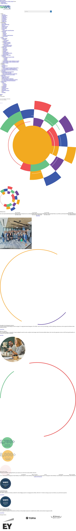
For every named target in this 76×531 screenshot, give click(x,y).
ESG (3, 91)
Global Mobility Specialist (6, 72)
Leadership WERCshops (6, 55)
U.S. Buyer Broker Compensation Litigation (10, 79)
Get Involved (4, 19)
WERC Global (10, 1)
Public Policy (3, 75)
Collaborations (4, 17)
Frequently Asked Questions (8, 35)
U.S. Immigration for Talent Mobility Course (10, 69)
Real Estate (4, 89)
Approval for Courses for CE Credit (8, 74)
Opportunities (3, 2)
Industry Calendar (5, 62)
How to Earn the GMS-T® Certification (10, 73)
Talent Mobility (4, 15)
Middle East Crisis (5, 77)
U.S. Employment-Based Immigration (8, 80)
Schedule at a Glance (6, 42)
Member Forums (5, 26)
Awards (3, 29)
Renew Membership (5, 24)
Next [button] (74, 213)
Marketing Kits (5, 52)
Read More (38, 215)
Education (3, 63)
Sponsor (4, 32)
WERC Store (4, 21)
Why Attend (5, 50)
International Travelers (8, 45)
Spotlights (4, 92)
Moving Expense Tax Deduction (7, 78)
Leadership (4, 16)
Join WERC (2, 1)
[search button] (51, 11)
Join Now (1, 340)
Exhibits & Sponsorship (7, 46)
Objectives (5, 33)
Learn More (2, 499)
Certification (3, 70)
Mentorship (4, 31)
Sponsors (5, 59)
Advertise (4, 85)
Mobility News (3, 81)
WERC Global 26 (4, 3)
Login (8, 5)
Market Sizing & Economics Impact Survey (10, 67)
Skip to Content (3, 0)
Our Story (4, 14)
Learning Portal (4, 65)
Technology (4, 87)
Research (3, 66)
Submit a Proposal (7, 43)
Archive (4, 83)
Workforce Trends (5, 88)
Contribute (5, 84)
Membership (3, 22)
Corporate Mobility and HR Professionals (9, 68)
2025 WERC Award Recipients (8, 30)
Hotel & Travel (5, 44)
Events (2, 37)
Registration (5, 41)
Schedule (4, 51)
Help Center (2, 5)
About (2, 13)
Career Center (4, 27)
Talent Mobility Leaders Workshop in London (11, 60)
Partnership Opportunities (7, 53)
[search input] (37, 11)
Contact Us (4, 20)
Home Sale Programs (5, 76)
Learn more (2, 334)
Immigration (4, 86)
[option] (38, 213)
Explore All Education (38, 481)
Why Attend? (6, 40)
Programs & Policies (5, 90)
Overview (4, 39)
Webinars (3, 64)
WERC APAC (4, 47)
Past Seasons (5, 36)
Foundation (4, 18)
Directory (6, 1)
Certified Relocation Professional (8, 71)
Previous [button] (2, 213)
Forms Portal (4, 28)
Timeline (4, 34)
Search (6, 5)
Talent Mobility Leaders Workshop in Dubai (11, 61)
